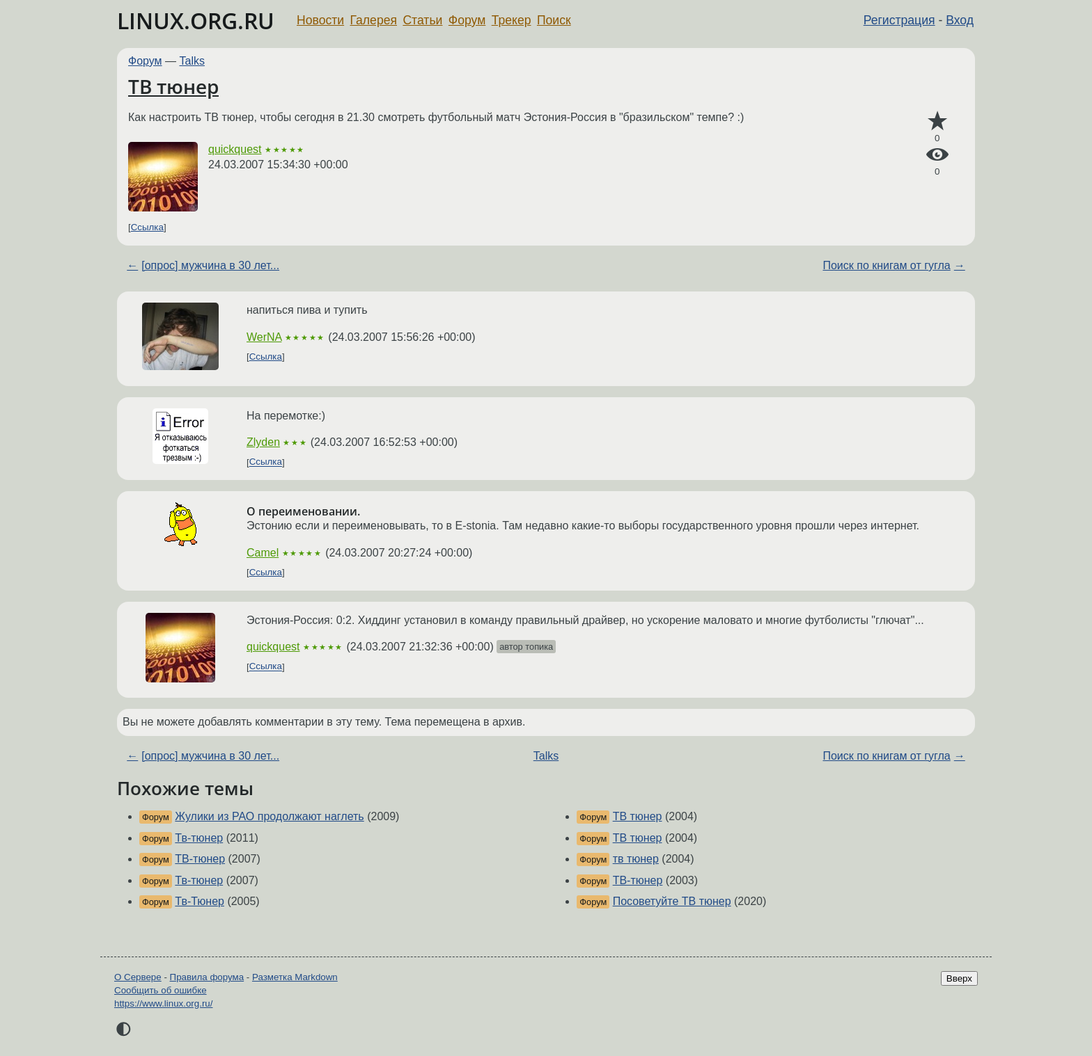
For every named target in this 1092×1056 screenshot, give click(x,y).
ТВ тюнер (173, 86)
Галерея (373, 20)
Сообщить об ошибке (160, 990)
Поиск (554, 20)
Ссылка (147, 227)
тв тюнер (636, 859)
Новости (320, 20)
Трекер (511, 20)
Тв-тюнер (199, 838)
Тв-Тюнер (199, 901)
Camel (263, 553)
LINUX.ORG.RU (195, 20)
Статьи (422, 20)
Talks (192, 61)
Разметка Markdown (295, 977)
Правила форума (207, 977)
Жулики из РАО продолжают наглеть (269, 816)
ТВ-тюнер (200, 859)
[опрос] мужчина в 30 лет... (210, 265)
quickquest (235, 149)
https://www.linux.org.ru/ (163, 1003)
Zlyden (263, 442)
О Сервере (138, 977)
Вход (960, 20)
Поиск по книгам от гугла (886, 265)
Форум (466, 20)
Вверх (959, 978)
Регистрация (899, 20)
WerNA (264, 337)
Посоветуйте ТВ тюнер (672, 901)
